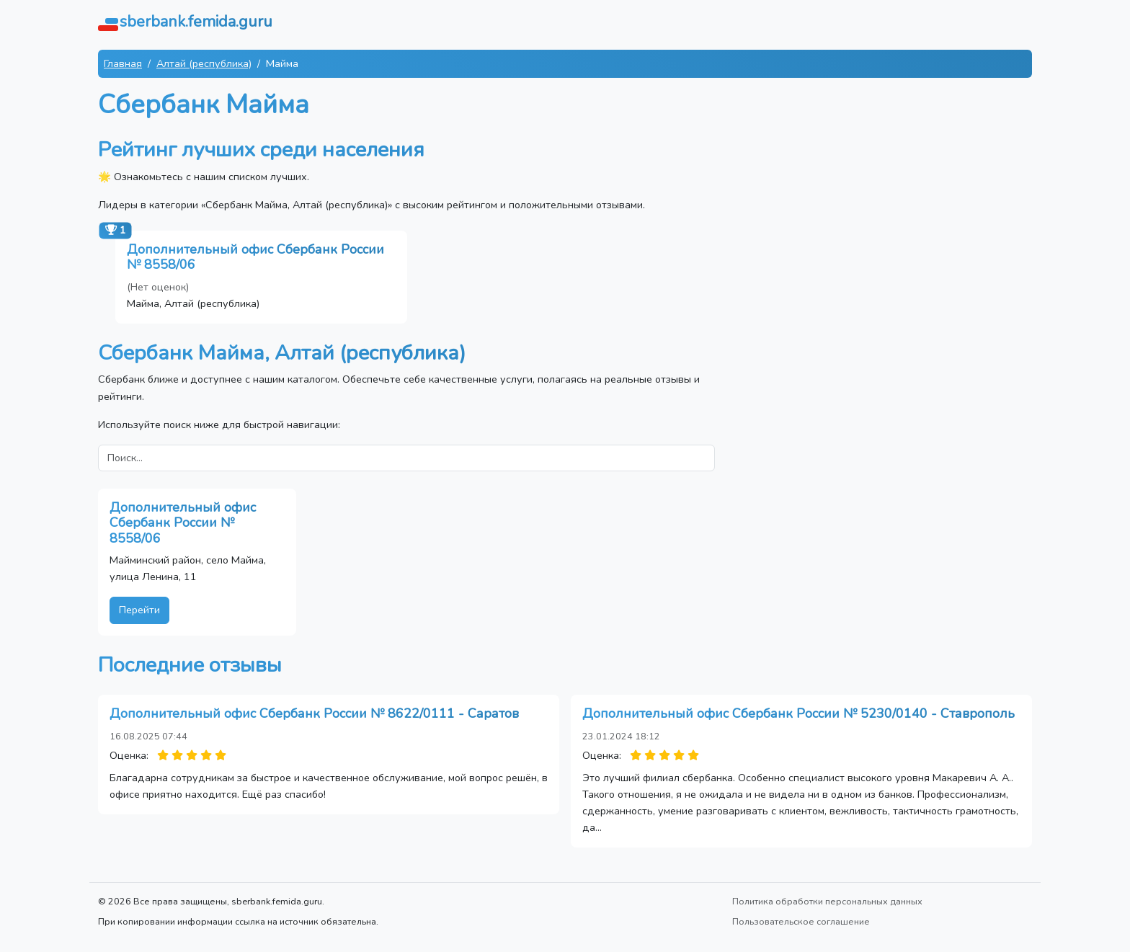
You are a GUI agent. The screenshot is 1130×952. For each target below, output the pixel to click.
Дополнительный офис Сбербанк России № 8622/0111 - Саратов (314, 713)
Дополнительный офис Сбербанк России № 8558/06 (255, 257)
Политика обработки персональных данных (827, 901)
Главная (123, 63)
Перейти (139, 609)
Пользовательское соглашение (801, 921)
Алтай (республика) (204, 63)
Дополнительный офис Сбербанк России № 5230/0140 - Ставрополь (798, 713)
